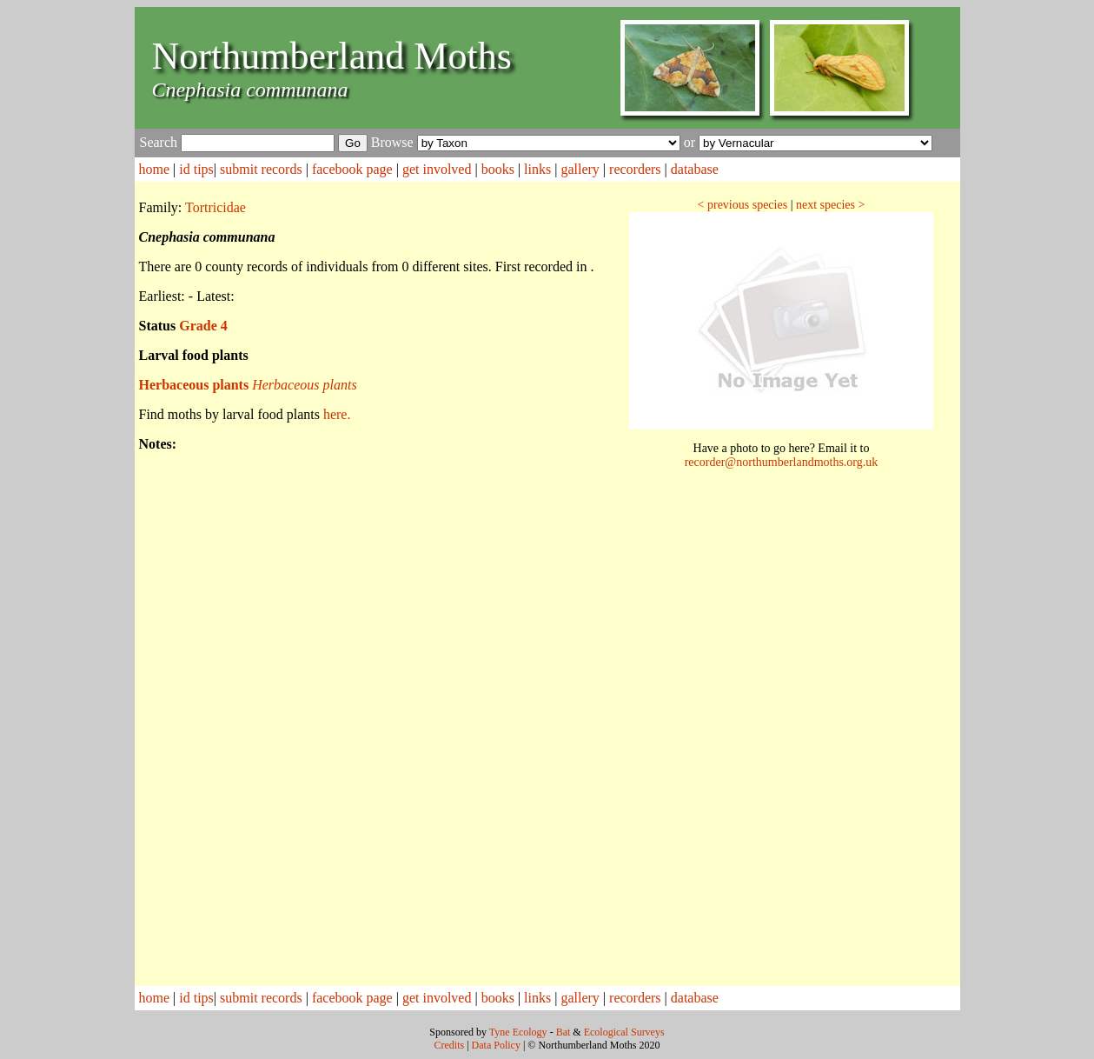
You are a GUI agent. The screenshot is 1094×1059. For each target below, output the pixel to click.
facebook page (352, 169)
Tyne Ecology (518, 1032)
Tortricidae (215, 207)
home (154, 169)
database (695, 169)
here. (337, 414)
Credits (449, 1045)
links (537, 169)
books (497, 169)
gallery (579, 169)
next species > (830, 204)
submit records (261, 169)
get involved (437, 169)
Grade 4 (203, 325)
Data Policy (496, 1045)
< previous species (743, 204)
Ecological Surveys (624, 1032)
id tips (196, 169)
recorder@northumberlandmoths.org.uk (782, 462)
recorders (635, 169)
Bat (563, 1032)
